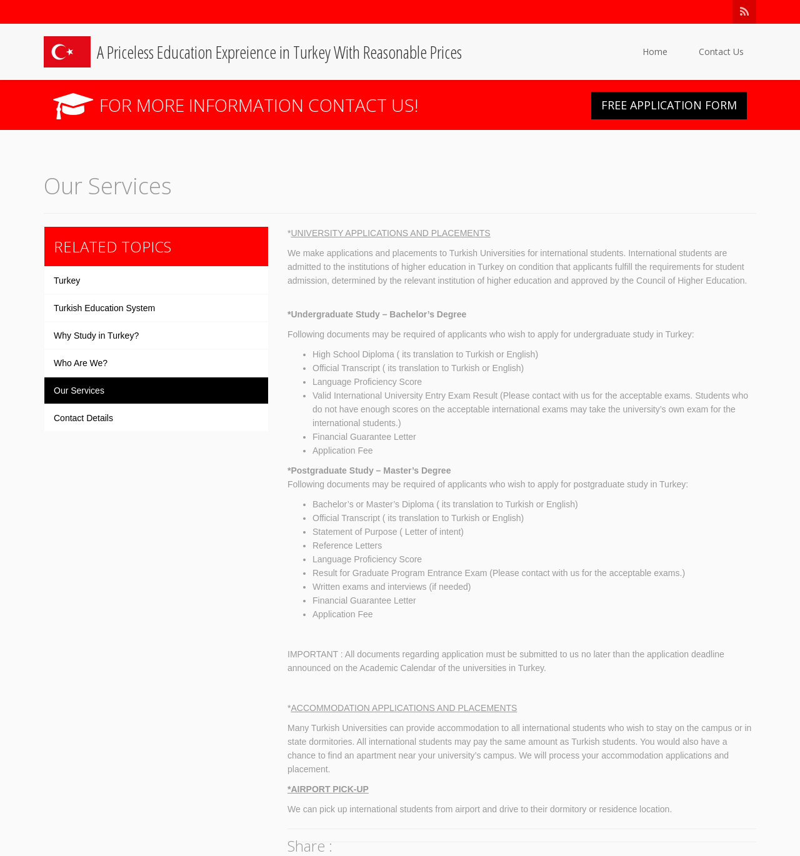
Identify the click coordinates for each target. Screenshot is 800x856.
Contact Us (721, 51)
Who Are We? (81, 363)
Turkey (67, 281)
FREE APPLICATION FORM (669, 104)
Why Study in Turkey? (96, 336)
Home (655, 51)
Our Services (79, 391)
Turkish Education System (104, 308)
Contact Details (83, 418)
